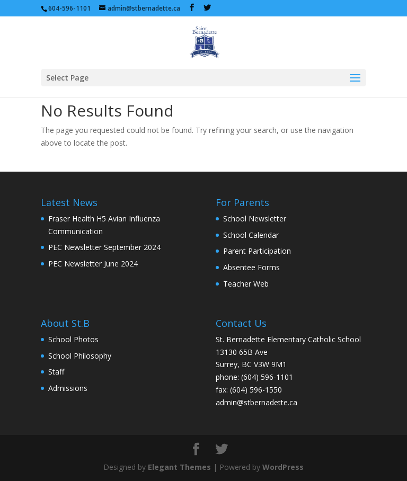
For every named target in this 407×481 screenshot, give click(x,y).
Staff (56, 372)
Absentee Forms (251, 267)
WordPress (283, 467)
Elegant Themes (179, 467)
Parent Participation (257, 251)
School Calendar (251, 235)
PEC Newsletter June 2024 (93, 264)
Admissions (67, 388)
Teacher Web (246, 284)
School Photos (73, 339)
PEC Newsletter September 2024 (104, 247)
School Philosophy (79, 356)
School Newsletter (254, 218)
